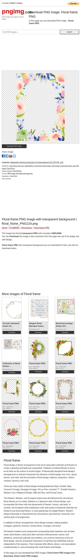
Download (11, 332)
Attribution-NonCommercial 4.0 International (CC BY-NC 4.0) (36, 162)
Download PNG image (14, 146)
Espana (19, 3)
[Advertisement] (40, 53)
